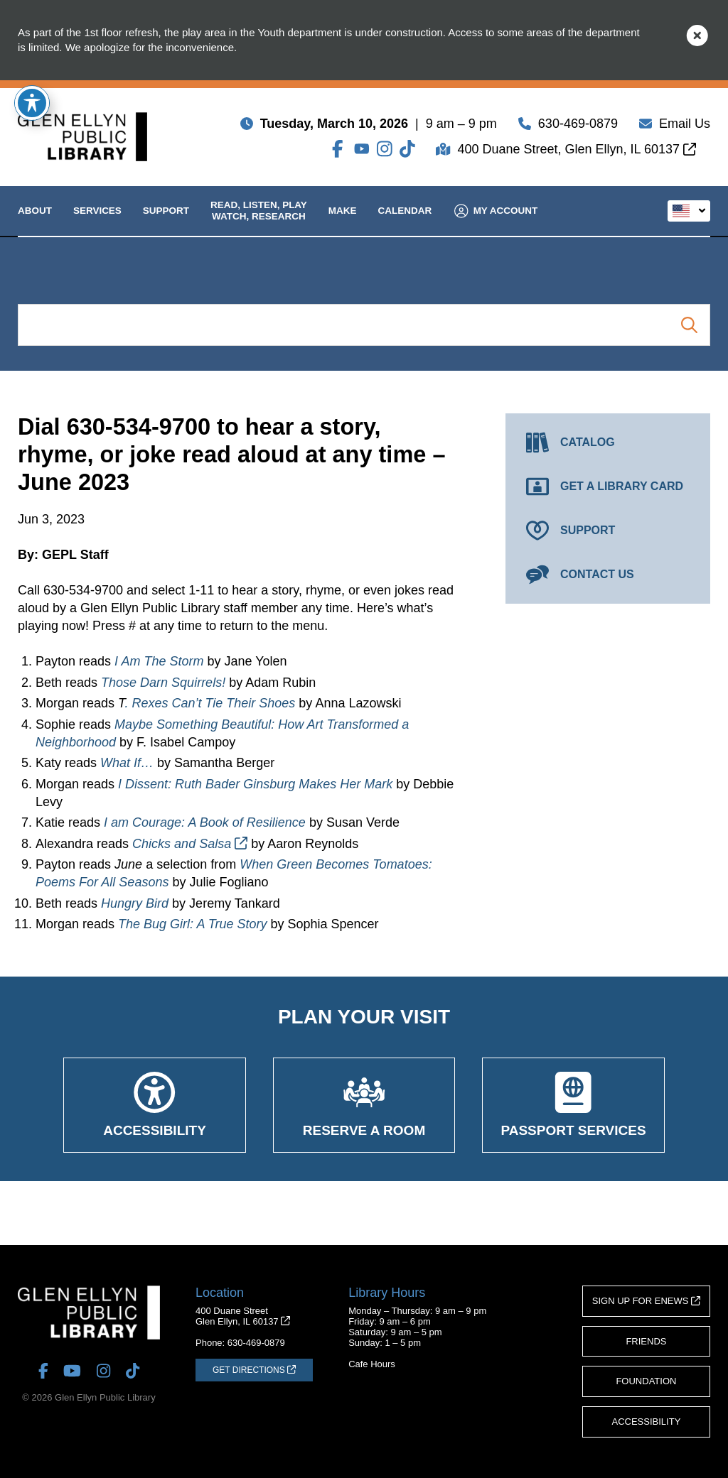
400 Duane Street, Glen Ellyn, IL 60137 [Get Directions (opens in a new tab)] (576, 152)
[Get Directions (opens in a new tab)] (254, 1370)
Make (342, 222)
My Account (496, 222)
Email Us (684, 126)
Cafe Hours (371, 1364)
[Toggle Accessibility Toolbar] (32, 103)
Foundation (646, 1381)
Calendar (405, 222)
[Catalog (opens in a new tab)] (608, 442)
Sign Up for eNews (646, 1300)
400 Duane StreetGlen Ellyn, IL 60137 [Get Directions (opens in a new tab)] (243, 1316)
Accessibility (646, 1421)
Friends (646, 1341)
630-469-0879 (578, 126)
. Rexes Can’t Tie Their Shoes (209, 703)
